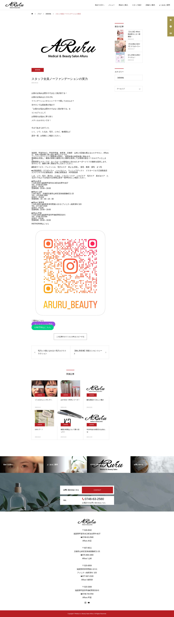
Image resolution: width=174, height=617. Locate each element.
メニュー (111, 5)
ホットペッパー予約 (43, 324)
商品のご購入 (123, 5)
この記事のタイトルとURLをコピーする (70, 337)
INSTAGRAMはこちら (40, 224)
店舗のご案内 (150, 5)
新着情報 (37, 70)
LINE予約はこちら (42, 327)
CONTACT (97, 490)
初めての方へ (99, 5)
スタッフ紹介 (136, 5)
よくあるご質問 (164, 5)
